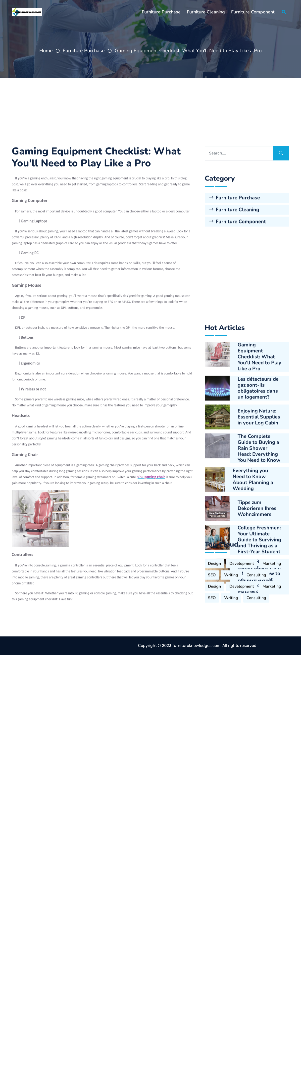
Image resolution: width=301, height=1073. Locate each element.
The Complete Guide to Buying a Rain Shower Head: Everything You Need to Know (259, 648)
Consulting (256, 686)
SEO (212, 686)
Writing (231, 686)
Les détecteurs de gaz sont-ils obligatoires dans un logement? (258, 588)
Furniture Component (253, 12)
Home (46, 50)
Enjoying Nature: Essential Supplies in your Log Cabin (259, 617)
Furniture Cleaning (206, 12)
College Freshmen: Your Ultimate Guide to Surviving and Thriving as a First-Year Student (259, 740)
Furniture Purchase (161, 12)
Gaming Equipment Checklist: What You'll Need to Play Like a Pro (188, 50)
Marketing (271, 675)
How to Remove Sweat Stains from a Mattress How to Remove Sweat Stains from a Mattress (259, 776)
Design (214, 675)
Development (241, 675)
